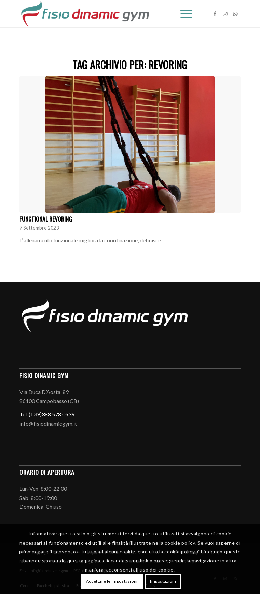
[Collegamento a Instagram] (225, 14)
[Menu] (183, 13)
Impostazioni (163, 581)
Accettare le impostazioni (112, 581)
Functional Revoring (45, 218)
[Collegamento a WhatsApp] (235, 14)
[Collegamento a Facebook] (215, 14)
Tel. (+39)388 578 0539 (46, 414)
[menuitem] (183, 13)
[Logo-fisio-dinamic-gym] (107, 13)
